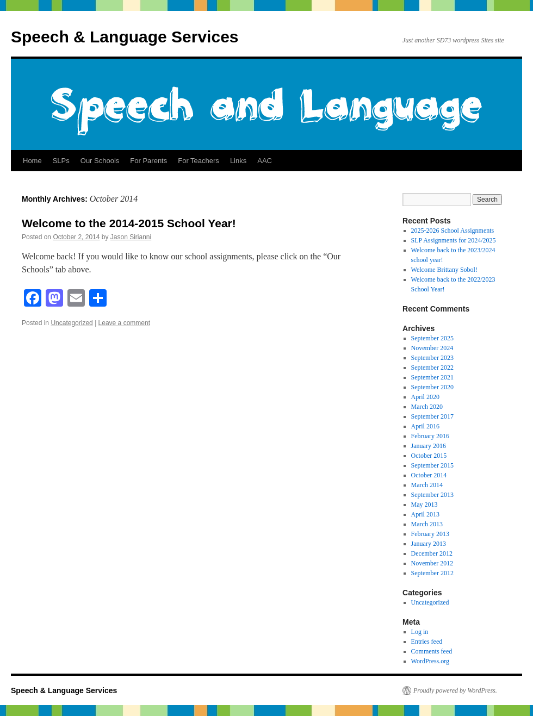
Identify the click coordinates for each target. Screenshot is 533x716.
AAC (264, 161)
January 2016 (428, 446)
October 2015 (429, 455)
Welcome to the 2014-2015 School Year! (129, 223)
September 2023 (432, 358)
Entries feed (427, 641)
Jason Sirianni (130, 237)
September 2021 (432, 377)
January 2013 (428, 543)
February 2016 (430, 436)
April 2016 (425, 426)
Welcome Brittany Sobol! (444, 269)
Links (238, 161)
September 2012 (432, 573)
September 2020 (432, 387)
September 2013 (432, 495)
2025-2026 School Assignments (452, 230)
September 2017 (432, 416)
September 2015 (432, 465)
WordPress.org (430, 661)
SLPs (61, 161)
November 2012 (432, 563)
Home (32, 161)
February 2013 (430, 534)
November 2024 (432, 348)
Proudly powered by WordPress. (455, 690)
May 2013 (424, 504)
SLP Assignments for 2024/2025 (453, 240)
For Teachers (198, 161)
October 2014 (429, 475)
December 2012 (432, 553)
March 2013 (427, 524)
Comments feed (432, 651)
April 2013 (425, 514)
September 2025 (432, 338)
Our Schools (100, 161)
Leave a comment (124, 323)
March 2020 (427, 406)
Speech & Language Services (125, 37)
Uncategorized (71, 323)
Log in (420, 632)
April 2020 (425, 397)
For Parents (148, 161)
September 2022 (432, 367)
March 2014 (427, 485)
